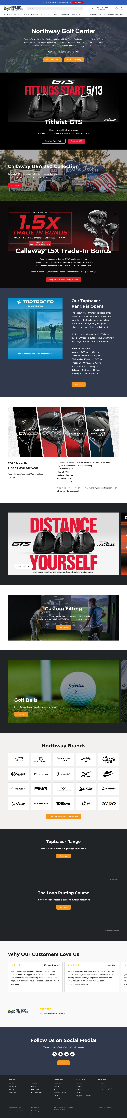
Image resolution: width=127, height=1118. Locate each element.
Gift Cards (56, 1086)
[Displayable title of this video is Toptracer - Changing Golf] (63, 869)
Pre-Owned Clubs (36, 1092)
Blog (74, 14)
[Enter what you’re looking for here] (54, 8)
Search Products (58, 1083)
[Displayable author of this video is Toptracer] (114, 879)
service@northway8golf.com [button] (113, 14)
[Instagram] (60, 1054)
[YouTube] (72, 1054)
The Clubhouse (45, 14)
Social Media (64, 14)
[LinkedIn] (66, 1054)
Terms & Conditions (15, 1107)
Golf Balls (34, 1083)
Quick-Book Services (60, 1092)
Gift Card (34, 14)
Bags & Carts (35, 1089)
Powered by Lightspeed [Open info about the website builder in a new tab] (105, 1107)
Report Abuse (35, 1114)
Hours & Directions (59, 1099)
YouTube (78, 1092)
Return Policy (35, 1111)
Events (54, 14)
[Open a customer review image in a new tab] (18, 1011)
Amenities (18, 14)
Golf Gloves (12, 1086)
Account (56, 1089)
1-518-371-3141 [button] (95, 14)
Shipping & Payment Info (16, 1111)
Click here (43, 1014)
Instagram (79, 1086)
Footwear (34, 1086)
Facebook (79, 1083)
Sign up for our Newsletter (83, 1095)
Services (8, 14)
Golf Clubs (12, 1083)
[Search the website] (80, 8)
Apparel (11, 1089)
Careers (56, 1095)
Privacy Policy (35, 1107)
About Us (11, 1114)
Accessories (12, 1092)
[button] (78, 2)
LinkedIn (78, 1089)
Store (26, 14)
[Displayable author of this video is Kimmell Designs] (112, 930)
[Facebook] (54, 1054)
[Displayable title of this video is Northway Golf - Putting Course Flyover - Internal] (63, 921)
